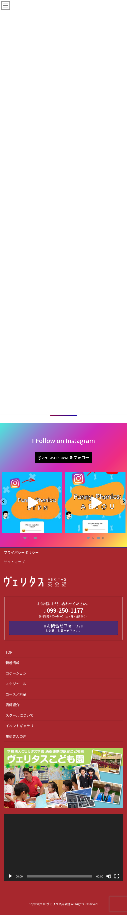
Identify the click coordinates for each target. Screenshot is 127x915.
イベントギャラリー (21, 725)
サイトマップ (14, 561)
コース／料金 (16, 694)
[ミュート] (108, 876)
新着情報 (13, 662)
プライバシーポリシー (21, 552)
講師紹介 (13, 704)
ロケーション (16, 673)
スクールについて (20, 715)
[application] (63, 847)
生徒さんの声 (16, 736)
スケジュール (16, 683)
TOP (9, 652)
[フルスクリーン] (116, 876)
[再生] (10, 876)
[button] (63, 457)
